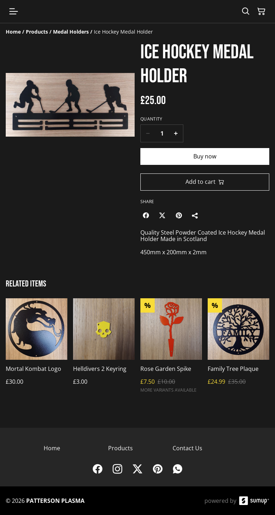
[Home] (13, 31)
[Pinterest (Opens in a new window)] (178, 215)
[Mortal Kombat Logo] (36, 348)
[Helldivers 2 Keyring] (104, 348)
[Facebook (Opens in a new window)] (145, 215)
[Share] (195, 215)
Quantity (151, 119)
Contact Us (187, 448)
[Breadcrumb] (137, 31)
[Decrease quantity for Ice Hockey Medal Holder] (147, 133)
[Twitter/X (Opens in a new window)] (162, 215)
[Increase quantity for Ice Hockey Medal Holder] (176, 133)
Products (120, 448)
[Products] (37, 31)
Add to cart (204, 182)
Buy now (204, 156)
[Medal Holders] (71, 31)
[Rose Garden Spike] (171, 348)
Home (52, 448)
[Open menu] (13, 11)
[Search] (246, 11)
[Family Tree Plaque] (238, 348)
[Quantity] (162, 133)
